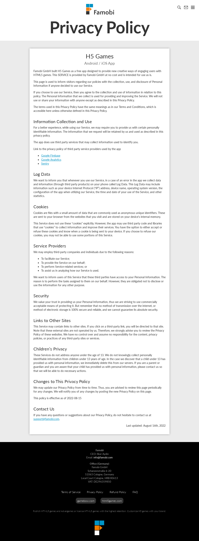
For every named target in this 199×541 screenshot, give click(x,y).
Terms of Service (70, 492)
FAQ (135, 492)
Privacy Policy (95, 492)
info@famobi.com (103, 457)
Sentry (45, 163)
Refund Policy (118, 492)
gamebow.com (85, 501)
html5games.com (112, 501)
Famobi (100, 9)
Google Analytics (51, 160)
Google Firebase (50, 155)
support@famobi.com (46, 419)
